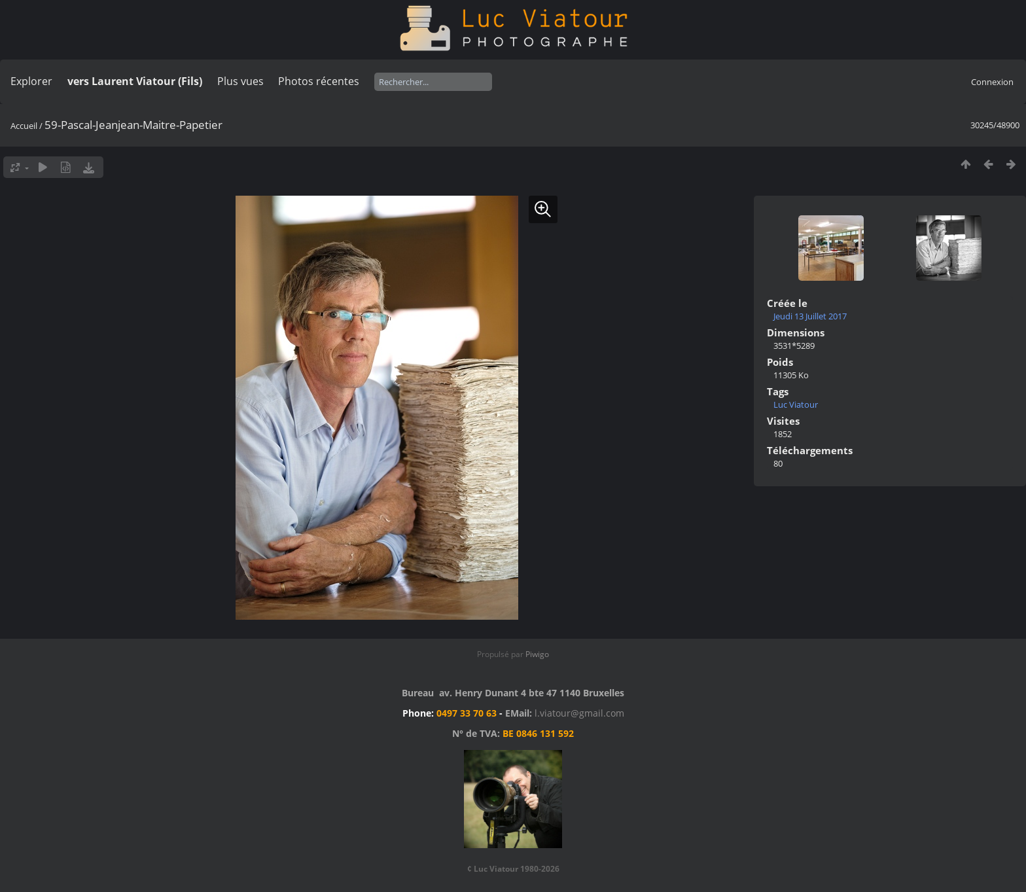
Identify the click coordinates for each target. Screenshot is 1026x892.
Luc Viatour (795, 404)
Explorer (31, 81)
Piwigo (537, 654)
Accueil (23, 126)
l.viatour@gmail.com (579, 713)
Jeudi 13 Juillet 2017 (810, 316)
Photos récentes (318, 81)
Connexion (992, 82)
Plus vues (240, 81)
